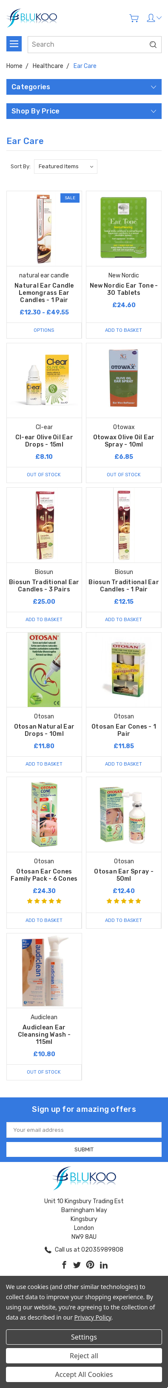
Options (44, 330)
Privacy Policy (92, 1317)
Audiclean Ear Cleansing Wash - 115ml (44, 1035)
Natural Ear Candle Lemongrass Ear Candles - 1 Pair (44, 293)
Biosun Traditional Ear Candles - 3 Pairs (44, 586)
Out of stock (44, 475)
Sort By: (21, 166)
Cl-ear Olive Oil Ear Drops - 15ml (44, 441)
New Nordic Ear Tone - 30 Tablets (124, 289)
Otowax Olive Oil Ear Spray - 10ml (124, 441)
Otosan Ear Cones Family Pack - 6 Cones (44, 875)
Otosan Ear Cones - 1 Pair (123, 730)
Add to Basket (123, 330)
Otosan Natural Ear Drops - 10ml (44, 730)
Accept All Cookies (84, 1374)
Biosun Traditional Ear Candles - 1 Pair (123, 586)
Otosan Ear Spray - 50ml (124, 875)
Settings (84, 1337)
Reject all (84, 1355)
